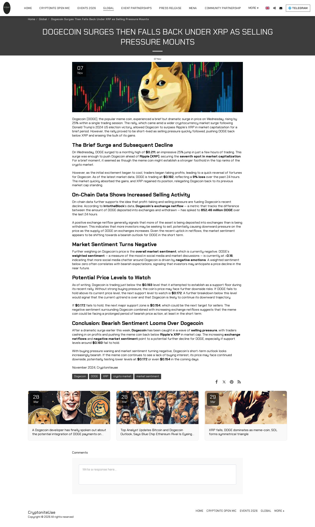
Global (43, 19)
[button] (274, 7)
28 (36, 398)
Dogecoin (80, 376)
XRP (105, 376)
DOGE (94, 376)
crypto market (122, 376)
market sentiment (147, 376)
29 (213, 398)
